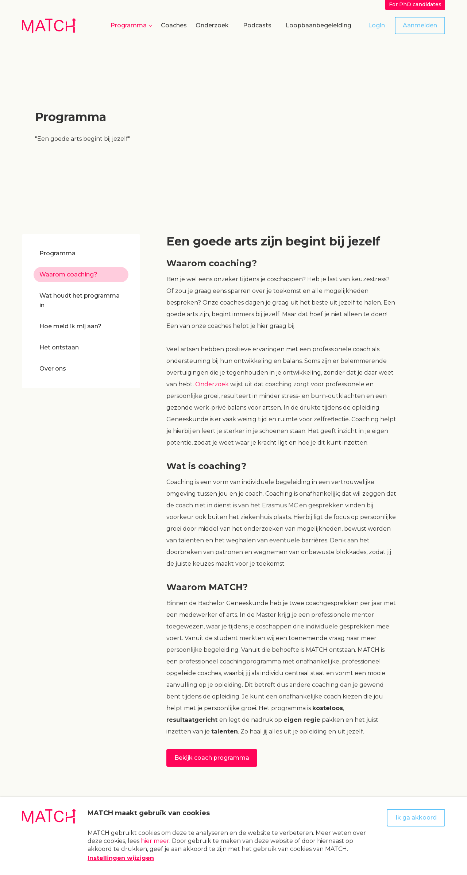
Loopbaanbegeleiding (318, 25)
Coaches (174, 25)
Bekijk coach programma (211, 757)
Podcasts (257, 25)
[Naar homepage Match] (49, 25)
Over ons (52, 368)
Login (376, 25)
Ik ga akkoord (416, 817)
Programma (129, 25)
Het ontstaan (59, 347)
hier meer (155, 840)
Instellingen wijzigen (121, 858)
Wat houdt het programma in (79, 300)
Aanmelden (420, 25)
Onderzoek (212, 25)
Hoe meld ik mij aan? (70, 326)
